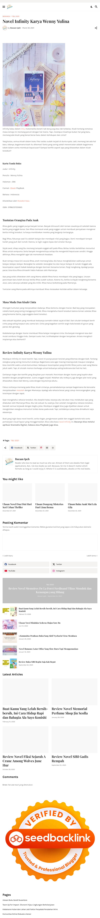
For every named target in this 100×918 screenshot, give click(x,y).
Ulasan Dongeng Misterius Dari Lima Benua (49, 506)
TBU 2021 (15, 16)
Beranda (6, 16)
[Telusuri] (96, 7)
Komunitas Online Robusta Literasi (17, 914)
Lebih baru (8, 556)
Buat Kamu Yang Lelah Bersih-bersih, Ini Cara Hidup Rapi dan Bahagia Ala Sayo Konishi (55, 609)
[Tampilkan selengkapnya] (52, 447)
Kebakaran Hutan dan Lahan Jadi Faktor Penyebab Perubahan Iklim (30, 909)
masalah (20, 390)
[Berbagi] (96, 28)
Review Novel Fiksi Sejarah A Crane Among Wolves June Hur (24, 760)
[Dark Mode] (91, 7)
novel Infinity (65, 422)
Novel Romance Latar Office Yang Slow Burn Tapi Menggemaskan (48, 649)
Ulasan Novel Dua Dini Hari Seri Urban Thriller (17, 506)
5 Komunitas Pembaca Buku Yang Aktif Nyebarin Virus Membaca (48, 636)
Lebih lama (91, 556)
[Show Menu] (3, 7)
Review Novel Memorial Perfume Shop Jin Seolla (70, 710)
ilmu (23, 129)
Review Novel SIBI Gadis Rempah (70, 758)
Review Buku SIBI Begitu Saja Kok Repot (37, 662)
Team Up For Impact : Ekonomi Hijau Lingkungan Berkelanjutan (28, 905)
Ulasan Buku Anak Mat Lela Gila (82, 506)
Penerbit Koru (23, 201)
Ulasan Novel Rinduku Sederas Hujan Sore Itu (39, 623)
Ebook (13, 188)
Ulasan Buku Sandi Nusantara (15, 900)
